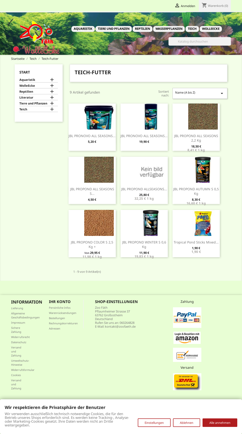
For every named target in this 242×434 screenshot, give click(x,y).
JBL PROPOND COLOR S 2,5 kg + (92, 244)
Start (24, 72)
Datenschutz (18, 342)
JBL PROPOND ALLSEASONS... (144, 189)
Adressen (54, 328)
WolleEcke (211, 28)
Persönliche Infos (59, 307)
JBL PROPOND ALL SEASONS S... (92, 191)
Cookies (16, 375)
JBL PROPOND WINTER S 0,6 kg (144, 244)
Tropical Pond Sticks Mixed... (196, 242)
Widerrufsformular (23, 370)
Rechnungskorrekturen (63, 323)
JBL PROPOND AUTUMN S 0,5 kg (196, 191)
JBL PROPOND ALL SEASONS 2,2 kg (196, 138)
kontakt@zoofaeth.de (120, 326)
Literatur (26, 97)
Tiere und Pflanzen (114, 28)
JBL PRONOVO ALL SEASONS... (92, 136)
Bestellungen (57, 318)
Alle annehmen (219, 423)
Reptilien (142, 28)
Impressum (18, 322)
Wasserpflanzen (169, 28)
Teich (192, 28)
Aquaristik (83, 28)
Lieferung (17, 308)
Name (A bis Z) (200, 93)
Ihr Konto (60, 301)
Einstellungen (154, 423)
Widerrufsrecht (20, 337)
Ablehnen (186, 423)
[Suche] (200, 41)
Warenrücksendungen (62, 313)
